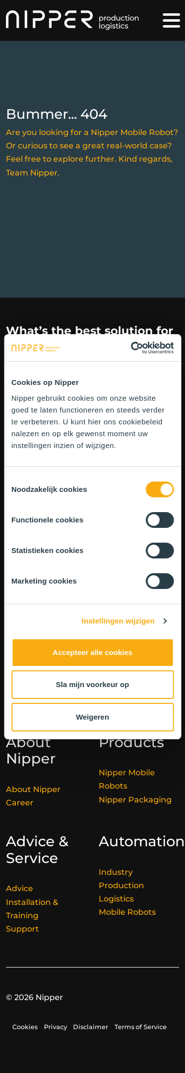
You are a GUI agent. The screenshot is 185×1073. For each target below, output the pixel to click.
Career (20, 802)
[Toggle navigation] (171, 20)
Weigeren (92, 717)
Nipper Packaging (135, 799)
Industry (116, 872)
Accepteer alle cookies (93, 652)
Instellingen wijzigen (118, 621)
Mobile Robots (127, 912)
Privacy (55, 1027)
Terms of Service (140, 1027)
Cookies (24, 1027)
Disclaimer (90, 1027)
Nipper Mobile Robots (127, 779)
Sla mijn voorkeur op (92, 684)
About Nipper (33, 789)
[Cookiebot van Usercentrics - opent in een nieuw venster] (132, 348)
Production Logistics (121, 892)
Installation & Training (32, 909)
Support (22, 929)
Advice (19, 888)
